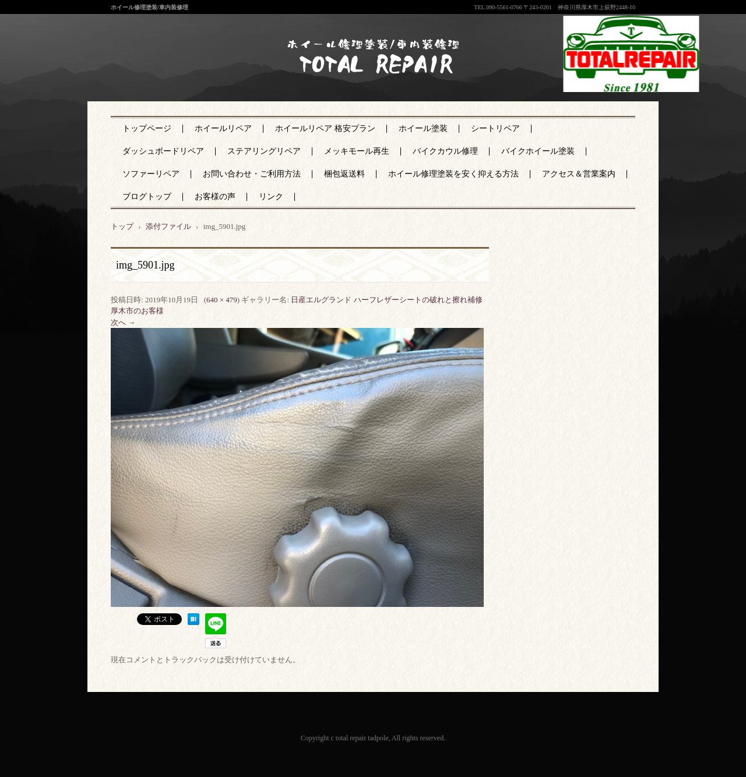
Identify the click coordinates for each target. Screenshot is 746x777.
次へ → (123, 322)
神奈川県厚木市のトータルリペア (365, 81)
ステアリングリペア (264, 151)
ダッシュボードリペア (163, 151)
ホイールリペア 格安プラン (325, 128)
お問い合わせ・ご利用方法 (252, 173)
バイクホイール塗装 (538, 151)
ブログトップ (146, 196)
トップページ (146, 128)
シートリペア (495, 128)
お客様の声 (215, 196)
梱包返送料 (344, 173)
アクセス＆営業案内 (578, 173)
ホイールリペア (223, 128)
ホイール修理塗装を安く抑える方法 (453, 173)
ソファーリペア (151, 173)
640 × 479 (221, 299)
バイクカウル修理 (445, 151)
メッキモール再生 (356, 151)
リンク (271, 196)
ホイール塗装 (423, 128)
